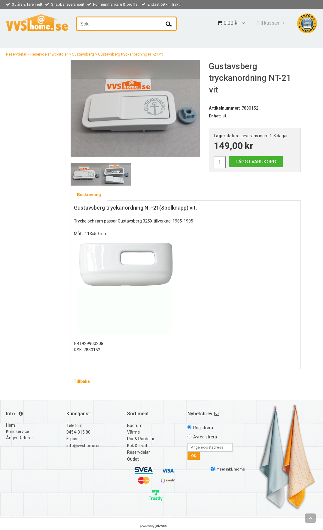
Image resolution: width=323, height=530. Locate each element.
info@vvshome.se (83, 445)
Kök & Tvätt (138, 445)
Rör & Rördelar (140, 438)
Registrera (203, 427)
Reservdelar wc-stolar (49, 54)
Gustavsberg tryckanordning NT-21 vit (130, 54)
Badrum (134, 425)
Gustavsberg (83, 54)
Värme (133, 432)
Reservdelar (16, 54)
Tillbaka (82, 381)
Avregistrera (205, 437)
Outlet (133, 459)
